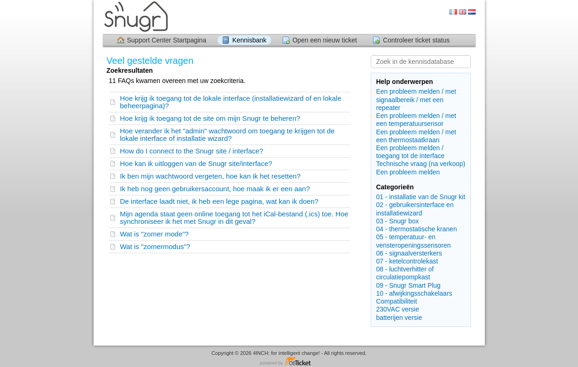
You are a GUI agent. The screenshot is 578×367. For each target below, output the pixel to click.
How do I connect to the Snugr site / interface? (192, 151)
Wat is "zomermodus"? (155, 246)
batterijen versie (399, 317)
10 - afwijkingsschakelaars (414, 293)
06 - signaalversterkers (409, 253)
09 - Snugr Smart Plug (408, 285)
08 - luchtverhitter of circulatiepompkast (405, 273)
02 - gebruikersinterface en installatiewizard (415, 208)
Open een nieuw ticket (324, 40)
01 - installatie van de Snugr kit (420, 197)
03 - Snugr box (397, 221)
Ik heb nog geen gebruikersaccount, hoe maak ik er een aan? (215, 189)
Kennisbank (249, 40)
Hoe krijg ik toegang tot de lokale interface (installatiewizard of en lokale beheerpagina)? (230, 102)
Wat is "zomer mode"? (154, 234)
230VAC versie (397, 309)
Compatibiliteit (396, 301)
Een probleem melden (408, 172)
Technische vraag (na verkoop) (420, 163)
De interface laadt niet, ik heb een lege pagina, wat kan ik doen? (219, 201)
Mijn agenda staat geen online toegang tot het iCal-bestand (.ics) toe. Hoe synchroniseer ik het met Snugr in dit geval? (234, 217)
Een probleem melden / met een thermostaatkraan (416, 136)
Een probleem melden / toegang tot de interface (410, 151)
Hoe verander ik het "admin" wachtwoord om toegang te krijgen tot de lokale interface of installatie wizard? (227, 134)
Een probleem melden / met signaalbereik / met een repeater (416, 99)
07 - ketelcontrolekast (407, 261)
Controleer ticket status (416, 40)
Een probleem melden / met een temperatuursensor (416, 119)
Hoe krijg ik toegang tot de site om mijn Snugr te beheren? (210, 118)
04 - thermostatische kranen (416, 229)
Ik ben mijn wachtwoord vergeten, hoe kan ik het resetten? (210, 176)
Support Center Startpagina (166, 40)
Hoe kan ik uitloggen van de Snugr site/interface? (196, 163)
